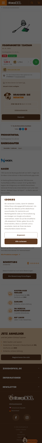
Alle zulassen (21, 241)
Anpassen (21, 235)
